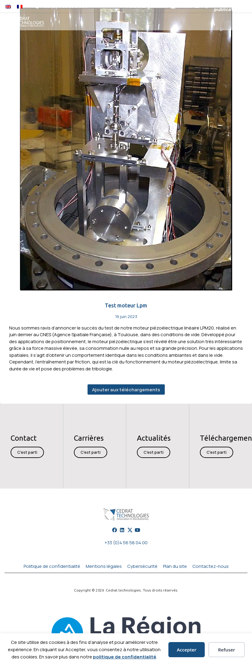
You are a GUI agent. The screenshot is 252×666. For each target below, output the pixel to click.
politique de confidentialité (124, 657)
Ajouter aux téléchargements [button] (126, 389)
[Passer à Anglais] (8, 6)
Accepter (187, 650)
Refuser (226, 650)
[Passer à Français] (19, 6)
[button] (204, 6)
